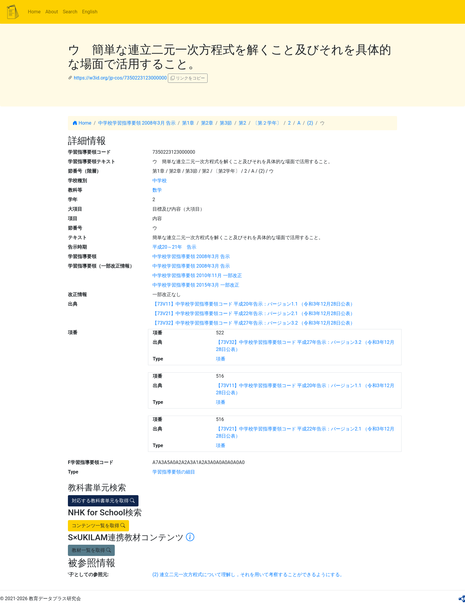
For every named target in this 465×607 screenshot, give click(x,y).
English (90, 12)
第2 (242, 123)
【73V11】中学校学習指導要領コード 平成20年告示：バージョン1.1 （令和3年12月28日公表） (253, 304)
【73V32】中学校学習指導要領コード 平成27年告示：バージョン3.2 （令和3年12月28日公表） (253, 323)
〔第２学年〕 (267, 123)
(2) (310, 123)
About (51, 12)
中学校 (159, 180)
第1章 (188, 123)
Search (70, 12)
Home (34, 12)
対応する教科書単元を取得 (103, 500)
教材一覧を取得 (91, 550)
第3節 (226, 123)
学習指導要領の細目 (173, 472)
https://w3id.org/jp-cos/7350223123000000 (120, 78)
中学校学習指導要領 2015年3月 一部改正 (195, 285)
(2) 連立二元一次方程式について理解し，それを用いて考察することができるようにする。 (248, 574)
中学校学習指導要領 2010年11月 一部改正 (197, 275)
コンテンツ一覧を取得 (98, 525)
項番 (220, 359)
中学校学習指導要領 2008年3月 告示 (137, 123)
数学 (157, 190)
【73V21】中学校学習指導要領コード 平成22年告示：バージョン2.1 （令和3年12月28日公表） (253, 313)
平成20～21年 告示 (174, 247)
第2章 (207, 123)
